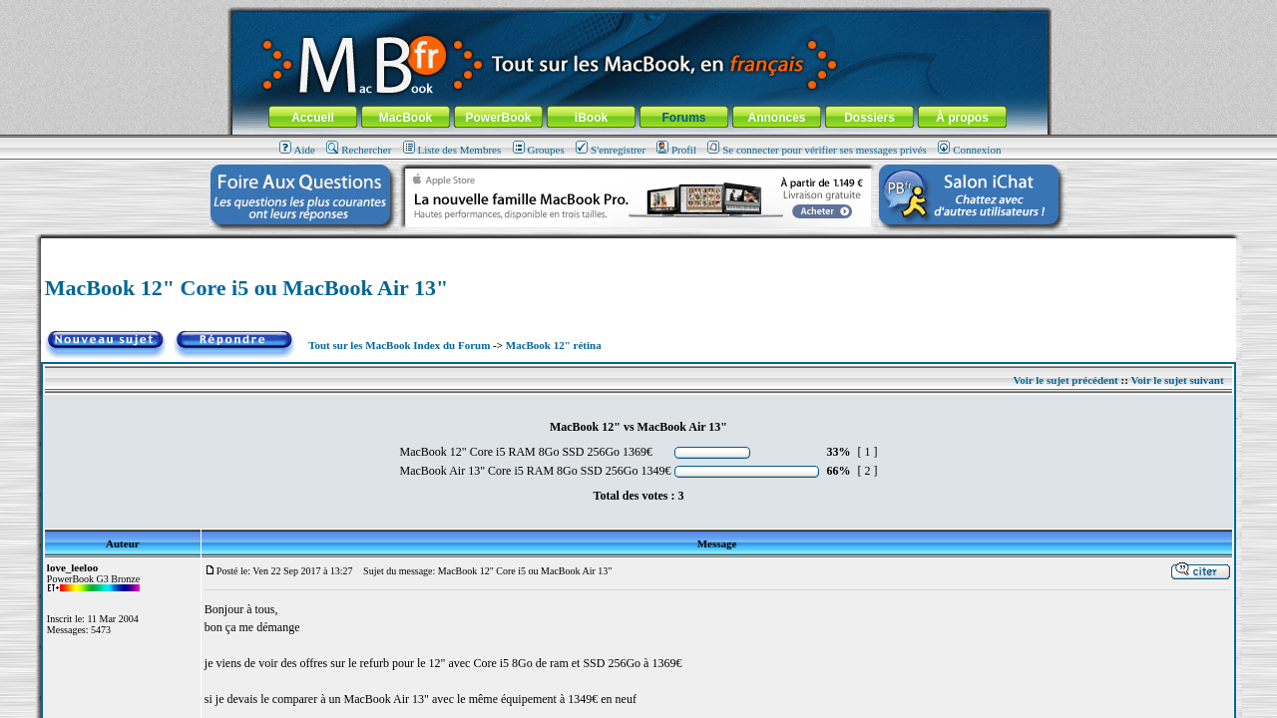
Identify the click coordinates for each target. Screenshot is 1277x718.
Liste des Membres (452, 150)
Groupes (539, 150)
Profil (676, 150)
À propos (962, 118)
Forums (683, 118)
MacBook (405, 118)
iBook (591, 118)
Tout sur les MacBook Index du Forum (399, 345)
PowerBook (498, 118)
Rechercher (358, 150)
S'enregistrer (610, 150)
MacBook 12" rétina (554, 345)
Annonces (776, 118)
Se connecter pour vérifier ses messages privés (817, 150)
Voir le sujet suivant (1176, 380)
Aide (297, 150)
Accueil (312, 118)
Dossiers (869, 118)
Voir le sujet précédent (1065, 380)
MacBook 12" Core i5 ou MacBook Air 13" (246, 287)
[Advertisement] (638, 245)
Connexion (969, 150)
